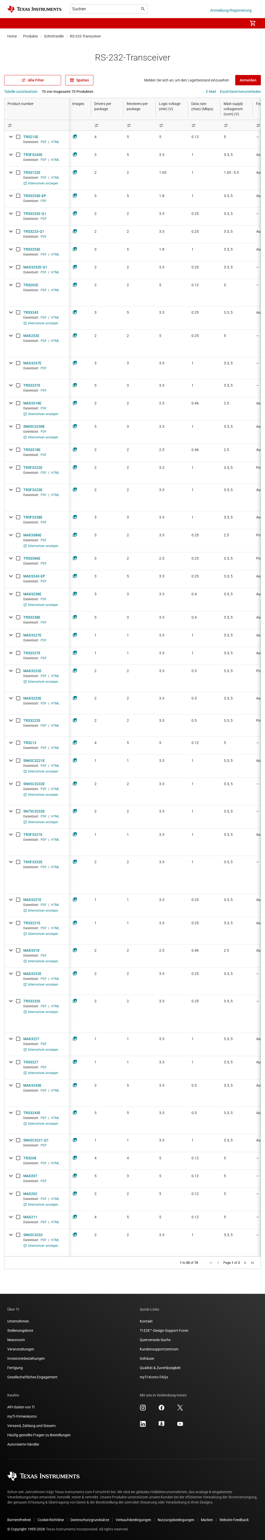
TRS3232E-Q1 (34, 214)
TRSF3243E (32, 155)
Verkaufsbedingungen (133, 1520)
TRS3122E (31, 172)
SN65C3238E (34, 426)
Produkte (30, 36)
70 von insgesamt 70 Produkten (67, 91)
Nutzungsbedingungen (176, 1520)
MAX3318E (32, 403)
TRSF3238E (32, 517)
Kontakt (146, 1321)
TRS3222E (31, 720)
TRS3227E (31, 653)
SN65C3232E (34, 784)
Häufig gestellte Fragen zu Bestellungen (39, 1435)
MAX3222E (32, 671)
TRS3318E (31, 450)
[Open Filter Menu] (36, 125)
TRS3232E (31, 1001)
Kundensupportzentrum (159, 1349)
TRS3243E (31, 1113)
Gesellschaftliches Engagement (32, 1377)
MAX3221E (32, 900)
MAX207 (30, 1176)
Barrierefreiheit (19, 1520)
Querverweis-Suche (155, 1340)
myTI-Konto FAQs (154, 1377)
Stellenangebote (20, 1330)
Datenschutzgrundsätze (89, 1520)
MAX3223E (32, 698)
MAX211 (30, 1217)
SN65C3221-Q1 (36, 1140)
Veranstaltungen (20, 1349)
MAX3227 (31, 1039)
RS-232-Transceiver (85, 36)
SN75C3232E (34, 811)
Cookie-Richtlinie (51, 1520)
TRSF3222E (32, 467)
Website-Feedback (234, 1520)
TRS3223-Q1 (33, 231)
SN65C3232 (33, 1235)
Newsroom (16, 1340)
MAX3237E (32, 363)
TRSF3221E (32, 834)
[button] (12, 23)
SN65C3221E (34, 760)
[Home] (34, 9)
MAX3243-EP (34, 576)
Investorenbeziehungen (26, 1358)
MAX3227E (32, 635)
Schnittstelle (54, 36)
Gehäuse (147, 1358)
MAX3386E (32, 535)
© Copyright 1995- (26, 1529)
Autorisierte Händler (23, 1444)
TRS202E (30, 285)
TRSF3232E (32, 862)
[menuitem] (238, 23)
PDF (44, 142)
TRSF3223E (32, 490)
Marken (207, 1520)
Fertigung (15, 1368)
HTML (55, 142)
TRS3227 (30, 1062)
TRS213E (30, 137)
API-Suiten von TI (21, 1407)
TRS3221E (31, 923)
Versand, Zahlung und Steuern (31, 1426)
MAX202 (30, 1194)
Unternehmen (18, 1321)
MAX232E (31, 336)
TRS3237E (31, 385)
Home (12, 36)
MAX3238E (32, 594)
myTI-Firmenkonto (22, 1416)
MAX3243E (32, 1085)
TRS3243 (30, 312)
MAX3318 (31, 950)
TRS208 (29, 1158)
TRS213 (29, 743)
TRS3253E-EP (34, 196)
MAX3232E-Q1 (35, 267)
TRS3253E (31, 249)
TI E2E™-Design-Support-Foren (164, 1330)
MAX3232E (32, 974)
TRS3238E (31, 617)
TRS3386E (31, 558)
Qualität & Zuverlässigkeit (160, 1368)
